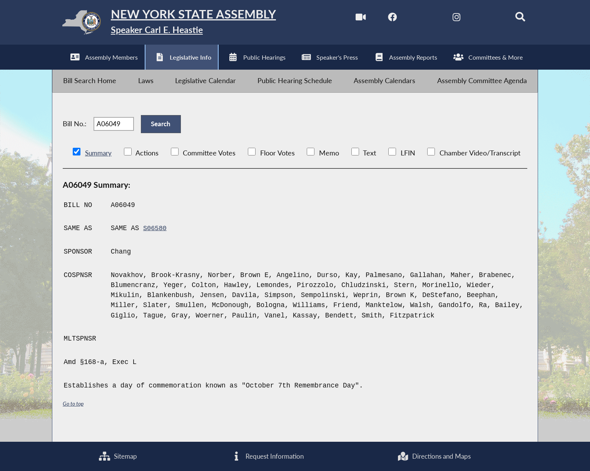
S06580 (155, 240)
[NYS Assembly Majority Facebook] (384, 18)
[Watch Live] (351, 18)
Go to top (74, 416)
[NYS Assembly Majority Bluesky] (481, 18)
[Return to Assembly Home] (174, 24)
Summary (99, 165)
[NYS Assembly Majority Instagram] (449, 18)
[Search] (514, 18)
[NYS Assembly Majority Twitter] (416, 18)
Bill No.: (75, 133)
